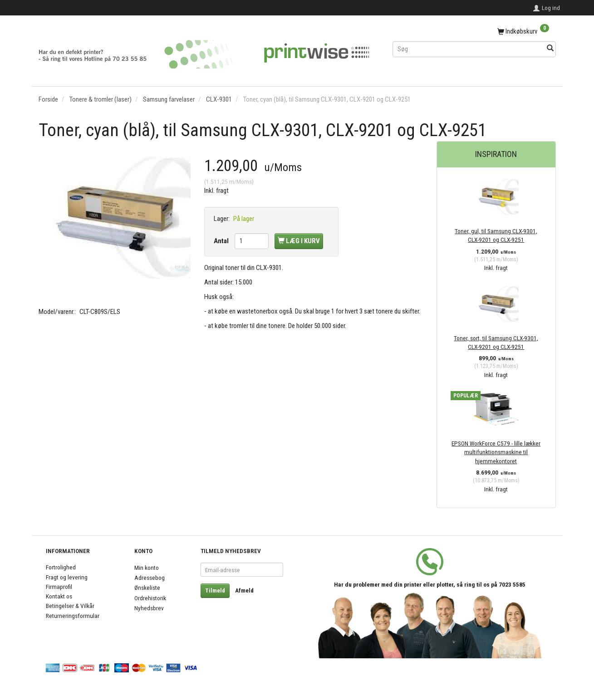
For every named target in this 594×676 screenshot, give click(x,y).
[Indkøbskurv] (474, 31)
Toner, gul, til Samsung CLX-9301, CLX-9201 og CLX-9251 (496, 235)
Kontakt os (59, 596)
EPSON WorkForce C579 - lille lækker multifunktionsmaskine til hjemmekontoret (496, 452)
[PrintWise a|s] (204, 51)
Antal (222, 241)
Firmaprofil (59, 586)
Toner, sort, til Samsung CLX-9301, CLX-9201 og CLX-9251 (496, 342)
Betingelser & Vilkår (70, 605)
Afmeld (244, 590)
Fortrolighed (61, 567)
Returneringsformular (72, 615)
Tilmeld (215, 590)
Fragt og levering (67, 577)
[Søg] (550, 49)
